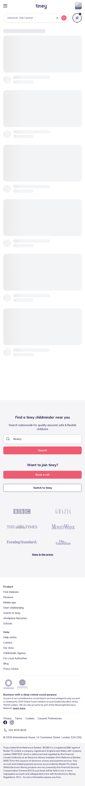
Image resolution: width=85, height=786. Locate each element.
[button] (57, 18)
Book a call (42, 474)
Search (42, 450)
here (58, 777)
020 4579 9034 (17, 730)
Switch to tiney (42, 487)
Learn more (19, 708)
